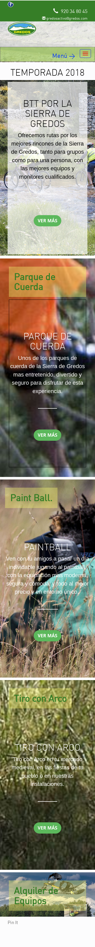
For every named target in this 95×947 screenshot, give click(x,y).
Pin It (13, 922)
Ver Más (48, 220)
